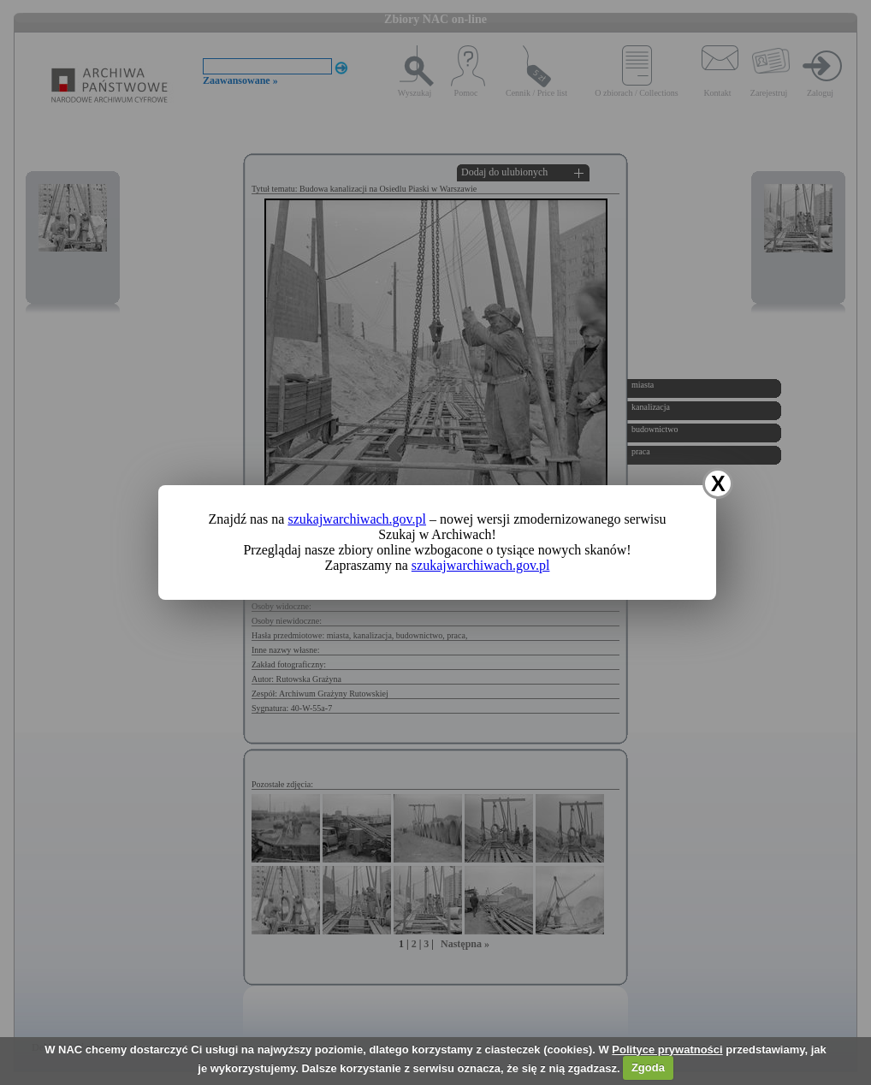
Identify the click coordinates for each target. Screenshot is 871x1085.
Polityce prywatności (667, 1049)
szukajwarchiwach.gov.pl (356, 519)
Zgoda (648, 1067)
